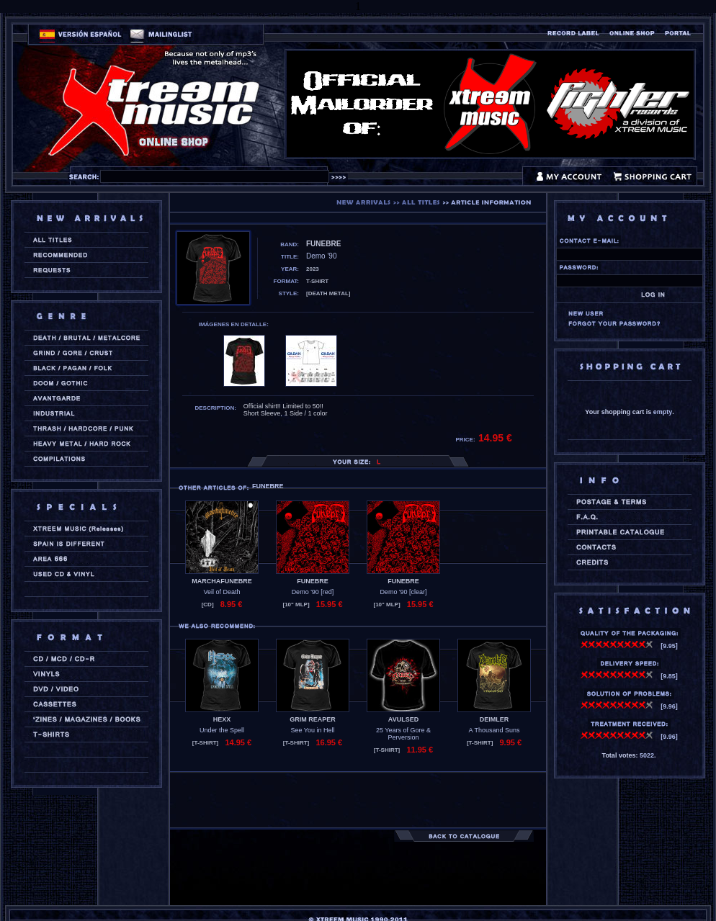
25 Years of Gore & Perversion (403, 734)
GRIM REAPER (313, 719)
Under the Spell (222, 730)
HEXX (222, 719)
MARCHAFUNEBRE (222, 581)
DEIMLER (494, 719)
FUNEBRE (312, 581)
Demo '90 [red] (313, 592)
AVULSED (403, 719)
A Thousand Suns (494, 730)
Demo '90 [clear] (403, 592)
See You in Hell (312, 730)
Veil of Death (221, 592)
